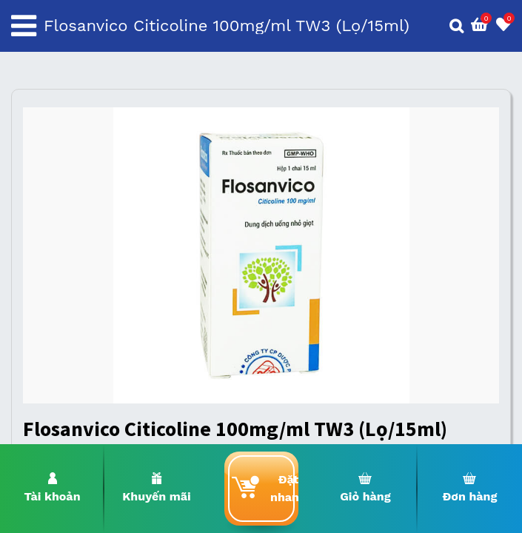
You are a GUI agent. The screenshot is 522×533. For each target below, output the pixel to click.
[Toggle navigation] (23, 26)
